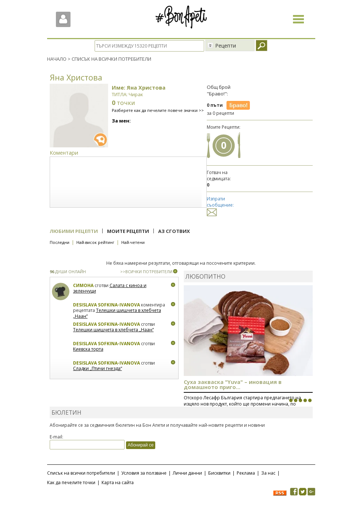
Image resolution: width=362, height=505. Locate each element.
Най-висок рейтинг (95, 242)
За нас (268, 473)
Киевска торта (88, 349)
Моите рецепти (128, 231)
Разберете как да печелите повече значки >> (158, 110)
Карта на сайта (118, 482)
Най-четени (133, 242)
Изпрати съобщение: (220, 205)
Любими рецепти (74, 231)
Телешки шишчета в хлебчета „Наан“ (117, 313)
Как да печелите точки (71, 482)
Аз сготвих (174, 231)
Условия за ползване (144, 473)
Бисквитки (219, 473)
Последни (59, 242)
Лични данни (187, 473)
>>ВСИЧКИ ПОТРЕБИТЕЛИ (146, 271)
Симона (83, 285)
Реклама (246, 473)
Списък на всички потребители (81, 473)
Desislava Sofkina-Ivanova (106, 305)
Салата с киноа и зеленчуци (109, 288)
